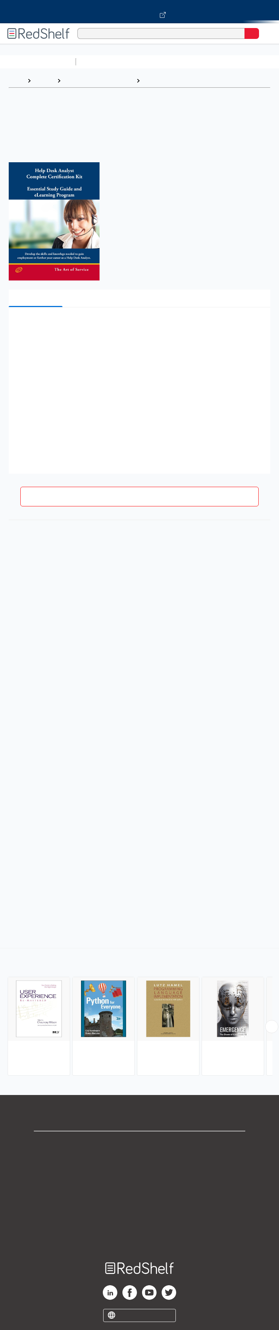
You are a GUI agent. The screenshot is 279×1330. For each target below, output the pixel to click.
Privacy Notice (140, 1174)
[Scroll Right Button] (271, 1026)
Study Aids (98, 61)
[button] (138, 324)
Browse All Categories (38, 61)
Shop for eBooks (139, 1142)
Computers (158, 80)
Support (139, 1158)
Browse (44, 80)
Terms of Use (140, 1190)
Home (16, 80)
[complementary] (139, 1013)
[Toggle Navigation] (266, 33)
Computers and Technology (207, 61)
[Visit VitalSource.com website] (139, 11)
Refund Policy (139, 1206)
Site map (139, 1238)
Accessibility (139, 1222)
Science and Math (142, 61)
